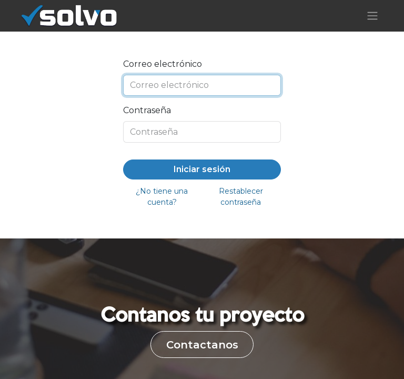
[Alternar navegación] (372, 16)
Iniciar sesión (202, 169)
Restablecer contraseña (241, 196)
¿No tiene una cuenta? (162, 196)
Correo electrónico (162, 64)
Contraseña (147, 110)
